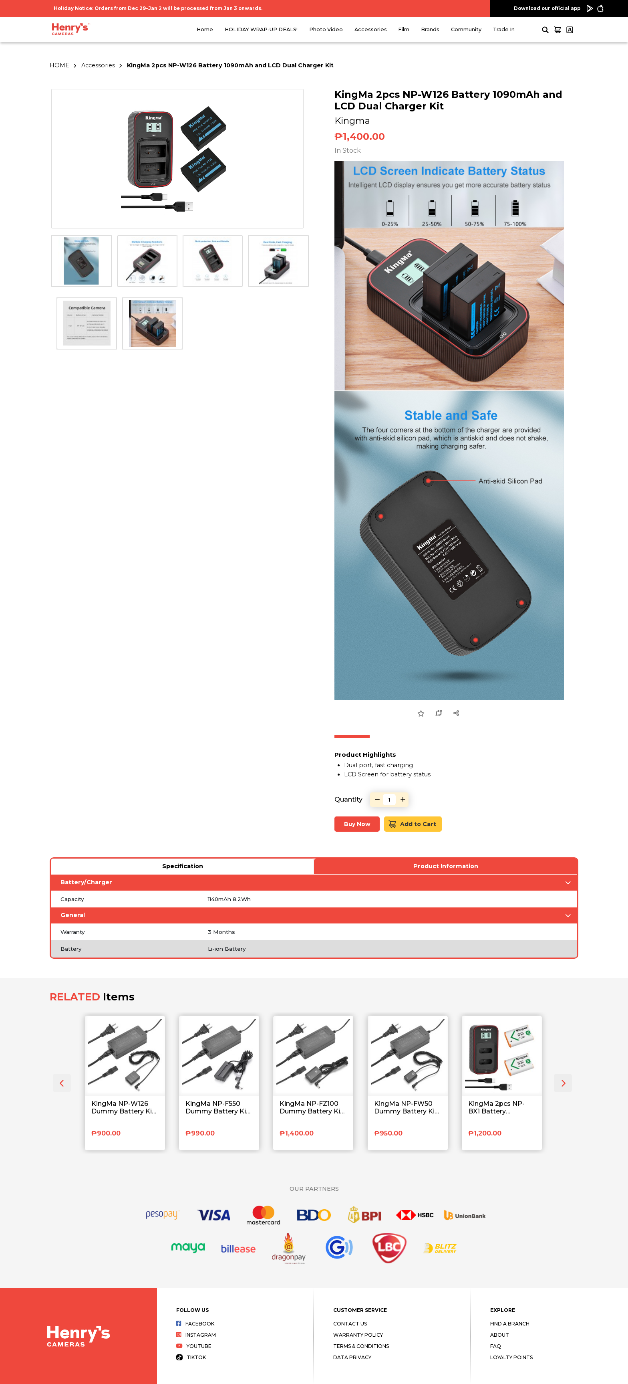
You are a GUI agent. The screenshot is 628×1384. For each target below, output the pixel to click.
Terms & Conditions (361, 1346)
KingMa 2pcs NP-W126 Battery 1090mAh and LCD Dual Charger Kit (230, 65)
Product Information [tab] (445, 866)
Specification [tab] (182, 866)
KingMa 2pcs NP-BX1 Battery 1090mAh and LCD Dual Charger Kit (498, 1108)
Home (205, 29)
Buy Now (357, 824)
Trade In (504, 29)
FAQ (495, 1346)
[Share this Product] (456, 714)
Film (403, 29)
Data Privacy (352, 1357)
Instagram (196, 1335)
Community (466, 29)
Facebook (195, 1324)
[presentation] (62, 1083)
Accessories (370, 29)
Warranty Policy (358, 1335)
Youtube (193, 1346)
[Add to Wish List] (421, 714)
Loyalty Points (511, 1357)
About (499, 1335)
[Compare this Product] (439, 714)
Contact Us (350, 1324)
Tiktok (191, 1357)
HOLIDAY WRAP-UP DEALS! (261, 29)
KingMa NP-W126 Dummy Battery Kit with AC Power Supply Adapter (123, 1108)
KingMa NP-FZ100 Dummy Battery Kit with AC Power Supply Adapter (311, 1108)
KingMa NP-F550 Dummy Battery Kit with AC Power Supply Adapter (217, 1108)
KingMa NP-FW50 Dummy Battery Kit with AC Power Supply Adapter (405, 1108)
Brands (430, 29)
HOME (59, 65)
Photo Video (326, 29)
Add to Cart (412, 824)
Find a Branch (509, 1324)
